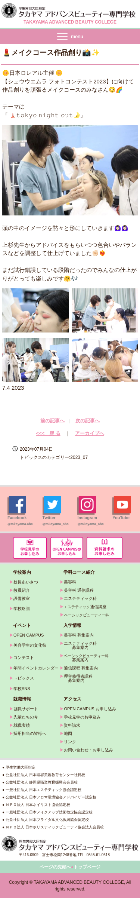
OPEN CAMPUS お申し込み (90, 709)
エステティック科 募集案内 (78, 645)
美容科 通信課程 (79, 590)
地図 (68, 733)
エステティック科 (80, 598)
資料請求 (72, 725)
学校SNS (21, 688)
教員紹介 (21, 590)
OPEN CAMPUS (28, 635)
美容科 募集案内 (79, 635)
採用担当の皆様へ (29, 733)
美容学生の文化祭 (29, 645)
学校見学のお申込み (82, 717)
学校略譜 (21, 608)
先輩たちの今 (25, 717)
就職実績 (21, 725)
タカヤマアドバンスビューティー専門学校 (70, 10)
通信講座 (85, 606)
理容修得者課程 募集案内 (76, 678)
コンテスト (23, 657)
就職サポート (25, 709)
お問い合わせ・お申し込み (88, 750)
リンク (70, 741)
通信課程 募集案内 (81, 668)
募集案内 (74, 660)
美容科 (70, 582)
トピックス (23, 678)
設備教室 (21, 598)
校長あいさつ (25, 582)
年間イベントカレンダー (36, 668)
